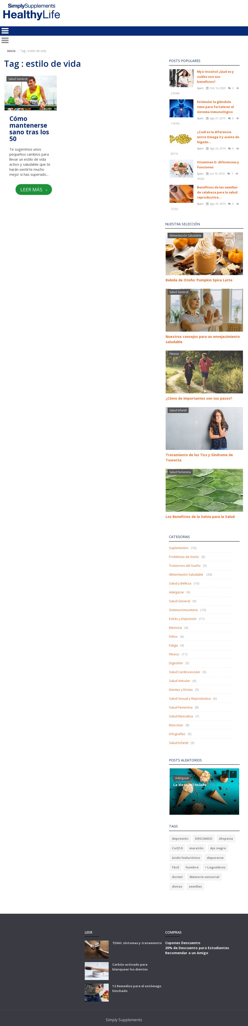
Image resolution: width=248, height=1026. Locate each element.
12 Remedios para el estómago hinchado (136, 988)
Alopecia (226, 838)
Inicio (11, 51)
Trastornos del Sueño (185, 565)
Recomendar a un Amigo (186, 952)
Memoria (175, 627)
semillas (195, 886)
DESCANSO (203, 838)
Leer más (33, 189)
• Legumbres (215, 867)
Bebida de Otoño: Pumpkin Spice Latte (199, 280)
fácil (175, 867)
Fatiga (173, 645)
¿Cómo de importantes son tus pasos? (199, 398)
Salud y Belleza (180, 583)
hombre (192, 867)
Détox (173, 636)
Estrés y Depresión (183, 619)
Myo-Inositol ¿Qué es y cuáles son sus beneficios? (215, 76)
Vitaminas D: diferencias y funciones (218, 164)
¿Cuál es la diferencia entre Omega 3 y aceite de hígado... (218, 137)
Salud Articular (179, 681)
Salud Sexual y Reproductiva (190, 698)
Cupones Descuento (182, 942)
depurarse (215, 858)
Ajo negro (218, 848)
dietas (177, 886)
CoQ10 (177, 848)
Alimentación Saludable (185, 235)
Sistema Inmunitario (183, 610)
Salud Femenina (180, 472)
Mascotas (176, 725)
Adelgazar (176, 592)
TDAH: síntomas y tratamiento (137, 943)
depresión (180, 838)
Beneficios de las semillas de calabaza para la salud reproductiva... (217, 192)
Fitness (174, 354)
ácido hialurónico (186, 858)
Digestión (176, 663)
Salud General (17, 79)
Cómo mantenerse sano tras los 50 (29, 128)
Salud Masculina (181, 716)
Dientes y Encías (181, 689)
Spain (200, 88)
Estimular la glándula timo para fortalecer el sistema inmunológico (215, 107)
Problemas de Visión (184, 557)
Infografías (177, 734)
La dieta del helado (189, 784)
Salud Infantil (178, 410)
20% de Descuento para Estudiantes (197, 947)
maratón (196, 848)
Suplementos (178, 548)
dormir (177, 877)
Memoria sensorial (204, 877)
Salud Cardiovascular (184, 672)
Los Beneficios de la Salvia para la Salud (200, 516)
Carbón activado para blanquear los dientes (130, 966)
